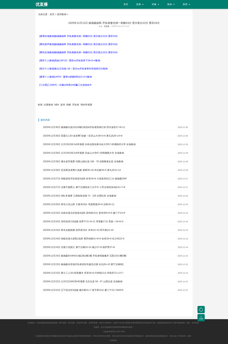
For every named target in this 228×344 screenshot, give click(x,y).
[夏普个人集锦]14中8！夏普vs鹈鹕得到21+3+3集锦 (65, 77)
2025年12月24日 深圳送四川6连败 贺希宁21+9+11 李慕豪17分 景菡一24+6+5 (83, 221)
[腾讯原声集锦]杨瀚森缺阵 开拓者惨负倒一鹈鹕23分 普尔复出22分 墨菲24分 (78, 44)
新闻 (185, 4)
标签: (40, 104)
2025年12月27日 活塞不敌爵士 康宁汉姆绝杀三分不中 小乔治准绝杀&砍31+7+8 (84, 187)
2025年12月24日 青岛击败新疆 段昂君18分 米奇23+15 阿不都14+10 (78, 230)
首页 (125, 4)
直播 (138, 4)
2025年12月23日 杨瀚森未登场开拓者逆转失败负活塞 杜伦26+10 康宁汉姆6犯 (83, 264)
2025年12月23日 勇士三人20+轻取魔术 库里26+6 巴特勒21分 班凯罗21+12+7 (83, 273)
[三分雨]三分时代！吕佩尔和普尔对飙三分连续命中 (65, 85)
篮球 (62, 104)
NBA (56, 104)
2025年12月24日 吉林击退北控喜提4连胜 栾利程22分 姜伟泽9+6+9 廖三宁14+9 (84, 213)
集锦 (169, 4)
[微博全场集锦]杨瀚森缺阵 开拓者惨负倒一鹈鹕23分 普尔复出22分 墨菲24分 (78, 36)
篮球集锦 (61, 14)
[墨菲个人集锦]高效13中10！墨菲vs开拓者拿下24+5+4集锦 (69, 60)
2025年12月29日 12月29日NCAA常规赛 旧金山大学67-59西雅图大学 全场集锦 (83, 153)
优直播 (105, 332)
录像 (154, 4)
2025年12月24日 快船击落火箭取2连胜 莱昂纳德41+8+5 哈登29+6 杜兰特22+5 (83, 238)
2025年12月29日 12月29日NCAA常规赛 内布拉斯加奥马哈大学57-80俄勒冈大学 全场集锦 (89, 144)
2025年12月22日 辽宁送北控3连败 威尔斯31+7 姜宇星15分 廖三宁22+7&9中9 (83, 290)
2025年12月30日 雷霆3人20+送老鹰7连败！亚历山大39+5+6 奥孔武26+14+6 (82, 136)
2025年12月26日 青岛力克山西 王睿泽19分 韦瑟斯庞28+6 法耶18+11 (78, 204)
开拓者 (75, 104)
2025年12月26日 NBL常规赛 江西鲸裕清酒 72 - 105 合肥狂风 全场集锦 (79, 196)
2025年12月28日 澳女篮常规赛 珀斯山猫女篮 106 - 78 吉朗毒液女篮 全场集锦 (83, 161)
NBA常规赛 (86, 104)
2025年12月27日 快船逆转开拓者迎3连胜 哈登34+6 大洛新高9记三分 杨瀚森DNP (85, 178)
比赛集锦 (48, 104)
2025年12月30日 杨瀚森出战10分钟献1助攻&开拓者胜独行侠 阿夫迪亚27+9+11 (84, 127)
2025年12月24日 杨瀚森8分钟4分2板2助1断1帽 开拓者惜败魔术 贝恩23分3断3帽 (84, 256)
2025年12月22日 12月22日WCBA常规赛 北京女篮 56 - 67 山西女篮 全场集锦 (82, 281)
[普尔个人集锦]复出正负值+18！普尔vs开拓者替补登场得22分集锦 (73, 68)
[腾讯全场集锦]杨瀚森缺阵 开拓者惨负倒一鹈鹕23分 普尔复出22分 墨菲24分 (78, 52)
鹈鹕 (68, 104)
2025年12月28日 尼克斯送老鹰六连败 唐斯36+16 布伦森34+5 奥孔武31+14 (82, 170)
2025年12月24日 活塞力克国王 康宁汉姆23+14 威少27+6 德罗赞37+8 (79, 247)
